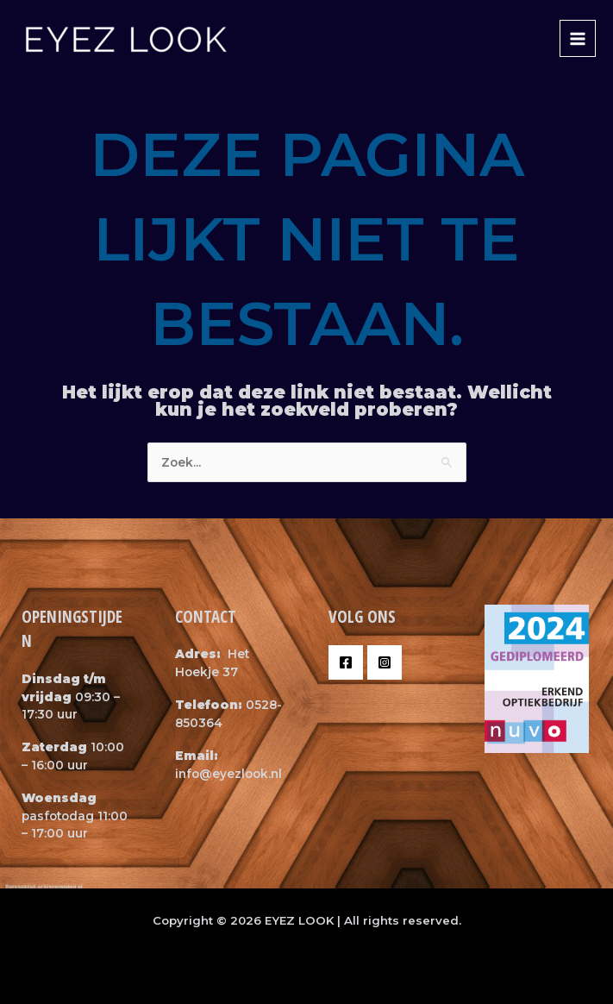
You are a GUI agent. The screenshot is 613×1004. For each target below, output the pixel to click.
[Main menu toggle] (578, 38)
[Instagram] (384, 662)
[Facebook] (345, 662)
